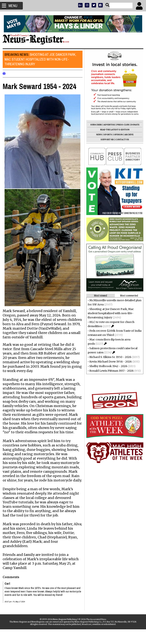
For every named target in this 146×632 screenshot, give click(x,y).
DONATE (134, 125)
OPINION (117, 134)
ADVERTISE (108, 125)
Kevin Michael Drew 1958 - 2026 (109, 361)
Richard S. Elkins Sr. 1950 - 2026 (109, 357)
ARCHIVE (127, 134)
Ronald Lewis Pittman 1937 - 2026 (110, 370)
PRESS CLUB (122, 125)
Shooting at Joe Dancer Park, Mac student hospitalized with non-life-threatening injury (41, 59)
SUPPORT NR (106, 139)
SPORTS (107, 134)
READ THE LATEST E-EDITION (113, 129)
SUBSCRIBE (95, 125)
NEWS (98, 134)
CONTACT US (121, 139)
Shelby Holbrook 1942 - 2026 (107, 366)
